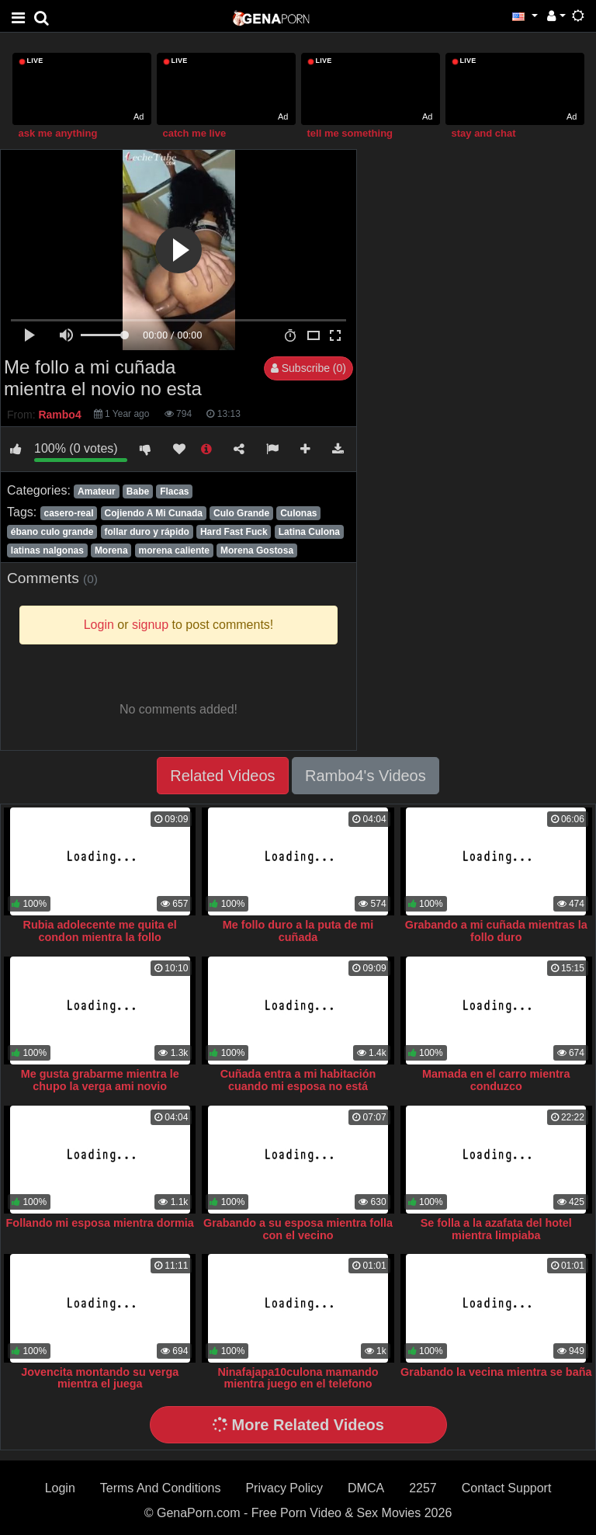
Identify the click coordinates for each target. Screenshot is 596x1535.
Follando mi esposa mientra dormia (100, 1223)
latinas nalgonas (47, 550)
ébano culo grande (52, 531)
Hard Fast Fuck (234, 531)
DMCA (366, 1488)
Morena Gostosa (256, 550)
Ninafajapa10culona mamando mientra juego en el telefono (297, 1378)
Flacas (174, 491)
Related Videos (222, 775)
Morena (111, 550)
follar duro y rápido (147, 531)
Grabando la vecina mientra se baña (495, 1372)
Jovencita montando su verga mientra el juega (99, 1378)
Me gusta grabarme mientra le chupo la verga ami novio (100, 1080)
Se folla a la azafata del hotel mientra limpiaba (496, 1229)
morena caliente (174, 550)
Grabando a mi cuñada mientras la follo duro (496, 931)
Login (60, 1488)
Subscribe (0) (308, 368)
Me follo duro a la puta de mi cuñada (298, 931)
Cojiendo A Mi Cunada (154, 513)
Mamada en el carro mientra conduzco (496, 1080)
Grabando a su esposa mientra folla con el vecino (298, 1229)
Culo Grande (241, 513)
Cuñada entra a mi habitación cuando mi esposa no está (298, 1080)
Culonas (298, 513)
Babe (137, 491)
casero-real (68, 513)
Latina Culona (309, 531)
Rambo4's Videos (365, 775)
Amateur (97, 491)
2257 (423, 1488)
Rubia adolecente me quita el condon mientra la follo (100, 931)
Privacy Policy (284, 1488)
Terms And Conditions (160, 1488)
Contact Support (507, 1488)
